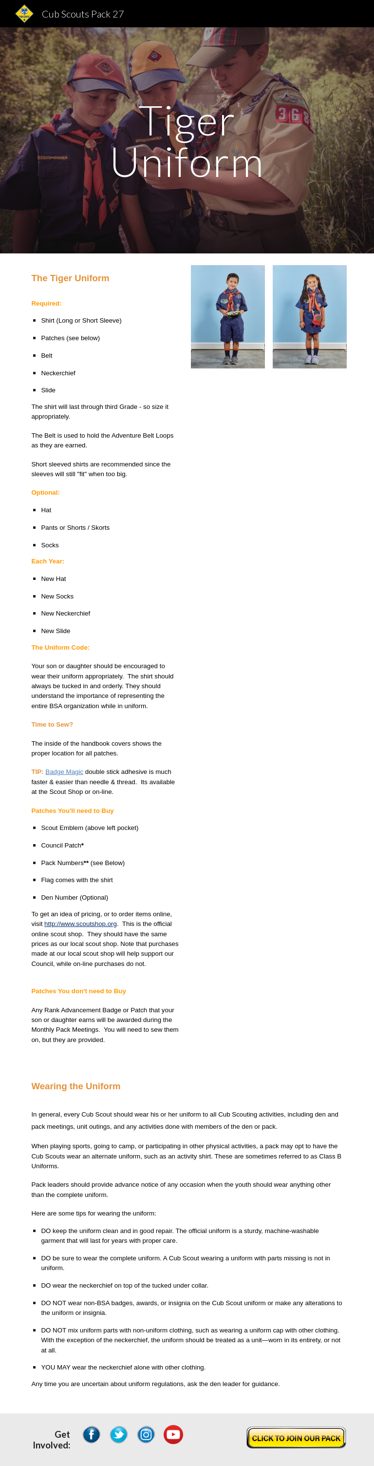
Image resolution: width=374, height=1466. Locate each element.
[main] (187, 140)
